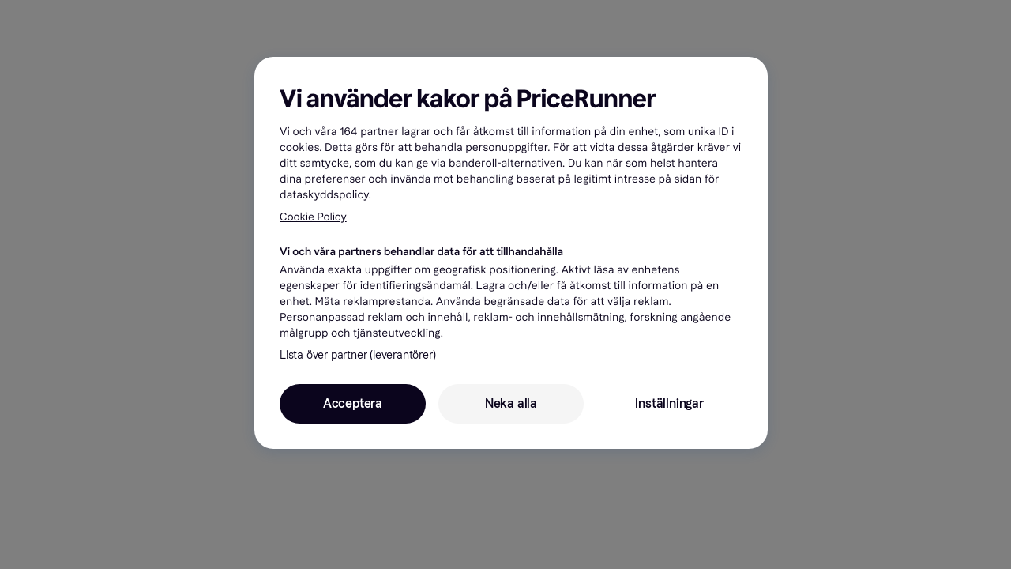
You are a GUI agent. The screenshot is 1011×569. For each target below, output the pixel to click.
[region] (511, 253)
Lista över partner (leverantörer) (357, 355)
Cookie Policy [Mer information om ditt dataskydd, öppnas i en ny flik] (313, 217)
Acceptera (352, 403)
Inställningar (669, 403)
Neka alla (511, 403)
